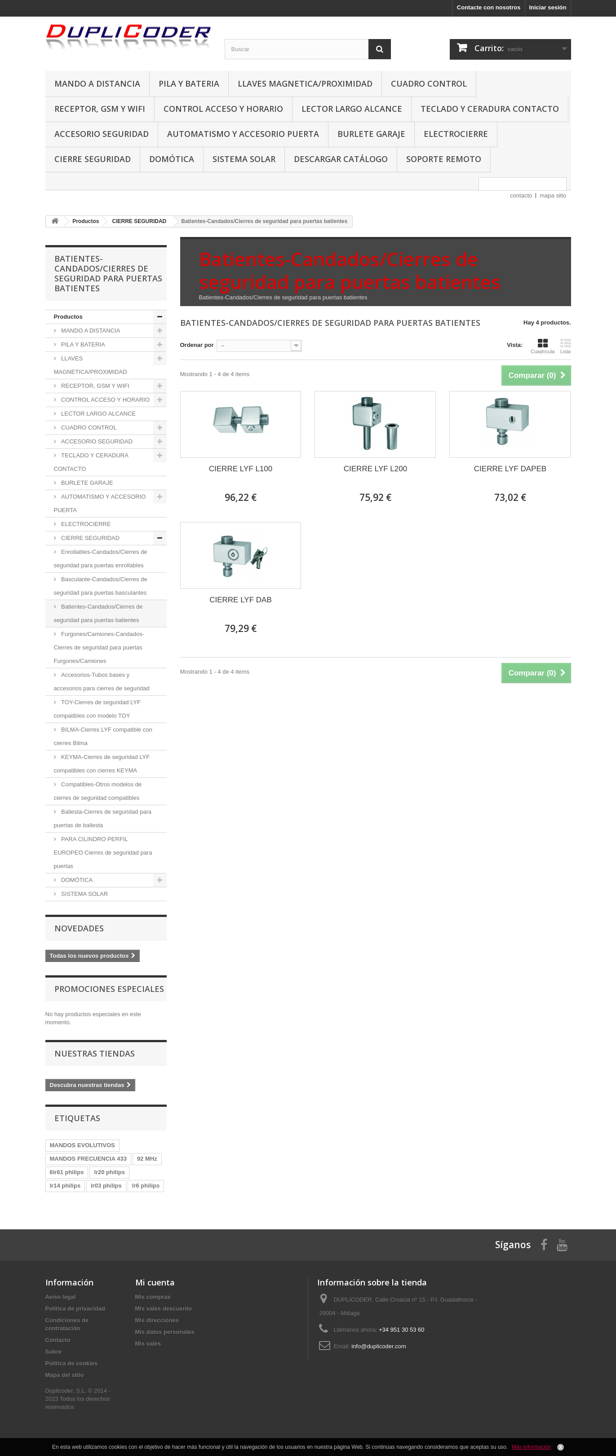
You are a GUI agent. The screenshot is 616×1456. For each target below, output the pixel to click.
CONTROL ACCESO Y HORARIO (223, 108)
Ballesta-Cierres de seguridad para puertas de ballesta (103, 818)
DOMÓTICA (171, 158)
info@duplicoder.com (378, 1346)
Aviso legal (60, 1297)
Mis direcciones (157, 1320)
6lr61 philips (67, 1172)
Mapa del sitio (64, 1375)
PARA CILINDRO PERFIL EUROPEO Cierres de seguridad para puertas (103, 852)
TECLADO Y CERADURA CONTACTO (490, 108)
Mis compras (153, 1297)
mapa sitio (553, 195)
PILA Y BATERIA (189, 83)
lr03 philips (106, 1185)
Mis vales (148, 1343)
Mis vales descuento (163, 1308)
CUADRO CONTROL (429, 83)
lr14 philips (65, 1185)
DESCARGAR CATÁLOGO (341, 158)
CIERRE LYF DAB (240, 600)
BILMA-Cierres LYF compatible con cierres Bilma (103, 736)
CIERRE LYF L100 (240, 469)
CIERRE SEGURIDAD (92, 158)
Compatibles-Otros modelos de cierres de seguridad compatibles (98, 791)
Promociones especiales (109, 988)
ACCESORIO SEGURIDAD (101, 133)
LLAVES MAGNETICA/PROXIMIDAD (305, 83)
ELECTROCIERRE (456, 133)
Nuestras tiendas (94, 1053)
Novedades (79, 928)
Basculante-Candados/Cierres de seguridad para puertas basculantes (100, 586)
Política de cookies (71, 1363)
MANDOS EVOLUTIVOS (82, 1145)
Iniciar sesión (547, 7)
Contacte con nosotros (489, 7)
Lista (565, 346)
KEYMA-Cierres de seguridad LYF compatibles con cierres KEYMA (102, 764)
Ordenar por (197, 345)
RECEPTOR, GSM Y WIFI (99, 108)
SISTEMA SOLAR (244, 158)
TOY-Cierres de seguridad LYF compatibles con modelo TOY (97, 709)
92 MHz (147, 1158)
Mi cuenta (155, 1282)
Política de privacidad (75, 1308)
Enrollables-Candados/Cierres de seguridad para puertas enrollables (100, 558)
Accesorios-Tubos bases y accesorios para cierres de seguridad (102, 681)
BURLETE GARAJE (371, 133)
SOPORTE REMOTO (443, 158)
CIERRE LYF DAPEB (510, 469)
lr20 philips (109, 1172)
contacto (521, 195)
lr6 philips (146, 1185)
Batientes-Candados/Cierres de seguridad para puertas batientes (98, 613)
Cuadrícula (542, 346)
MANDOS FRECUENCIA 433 (88, 1158)
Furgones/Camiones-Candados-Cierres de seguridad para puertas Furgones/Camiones (99, 647)
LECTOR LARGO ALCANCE (351, 108)
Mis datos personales (165, 1332)
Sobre (53, 1351)
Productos (68, 316)
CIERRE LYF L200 (375, 469)
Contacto (58, 1340)
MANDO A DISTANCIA (97, 83)
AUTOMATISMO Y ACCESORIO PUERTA (243, 133)
